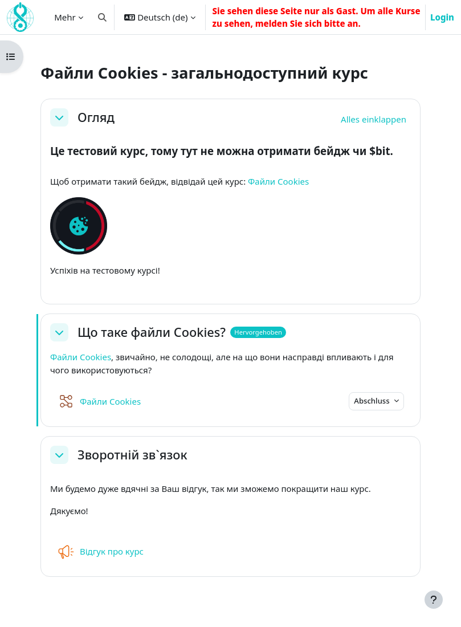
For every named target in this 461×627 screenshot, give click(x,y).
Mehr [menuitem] (65, 17)
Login (442, 17)
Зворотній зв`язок (132, 454)
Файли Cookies (278, 181)
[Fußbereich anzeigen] (434, 600)
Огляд (96, 117)
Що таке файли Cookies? (151, 332)
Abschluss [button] (372, 401)
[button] (102, 17)
